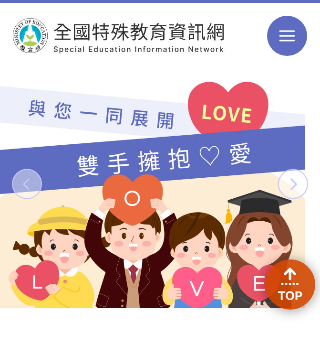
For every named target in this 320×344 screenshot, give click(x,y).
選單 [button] (287, 36)
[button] (27, 184)
